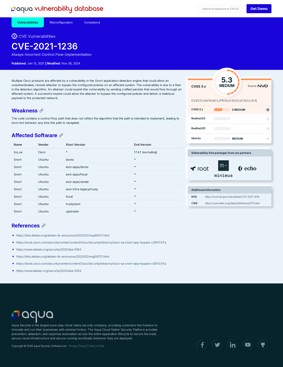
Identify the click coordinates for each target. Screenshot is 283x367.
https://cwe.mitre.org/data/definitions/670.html (232, 203)
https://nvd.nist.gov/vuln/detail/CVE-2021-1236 (232, 197)
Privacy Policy (77, 347)
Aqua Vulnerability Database (57, 9)
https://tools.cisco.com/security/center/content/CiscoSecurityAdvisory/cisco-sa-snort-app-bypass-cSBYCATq (91, 242)
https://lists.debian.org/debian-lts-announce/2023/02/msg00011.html (62, 235)
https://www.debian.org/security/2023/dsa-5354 (48, 249)
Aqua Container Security (32, 318)
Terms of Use (96, 347)
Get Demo (259, 8)
